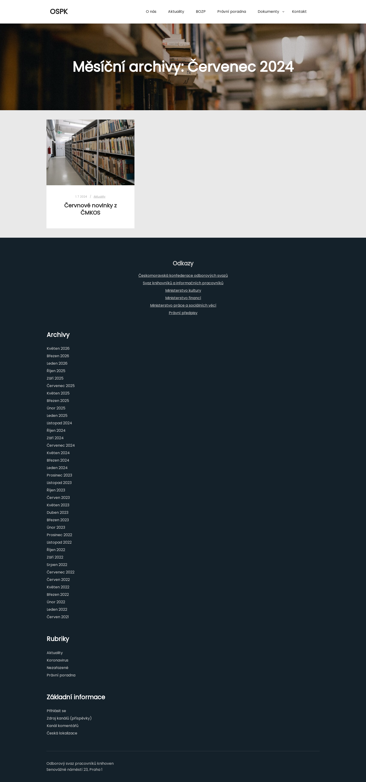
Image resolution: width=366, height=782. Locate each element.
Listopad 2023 (59, 482)
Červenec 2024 (61, 445)
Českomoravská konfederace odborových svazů (183, 275)
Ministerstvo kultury (183, 290)
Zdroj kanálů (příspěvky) (69, 718)
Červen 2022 (58, 579)
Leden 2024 (57, 467)
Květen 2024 (58, 453)
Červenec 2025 (61, 385)
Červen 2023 (58, 497)
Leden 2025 (57, 415)
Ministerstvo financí (183, 298)
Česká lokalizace (62, 733)
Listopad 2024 (59, 423)
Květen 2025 (58, 393)
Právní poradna (61, 675)
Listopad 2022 (59, 542)
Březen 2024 (58, 460)
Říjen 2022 (56, 549)
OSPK (59, 12)
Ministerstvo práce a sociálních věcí (183, 305)
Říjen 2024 (56, 430)
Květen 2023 (58, 505)
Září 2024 (55, 438)
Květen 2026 (58, 348)
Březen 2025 (58, 400)
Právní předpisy (183, 313)
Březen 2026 (58, 356)
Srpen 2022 (57, 564)
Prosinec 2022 (59, 535)
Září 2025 (55, 378)
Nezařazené (57, 667)
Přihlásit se (56, 710)
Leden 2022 (57, 609)
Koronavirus (57, 660)
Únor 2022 (56, 602)
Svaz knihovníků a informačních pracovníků (183, 283)
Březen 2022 (58, 594)
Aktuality (100, 197)
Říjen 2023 (56, 490)
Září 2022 (55, 557)
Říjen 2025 (56, 371)
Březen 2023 (58, 520)
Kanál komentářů (62, 725)
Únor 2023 (56, 527)
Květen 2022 (58, 587)
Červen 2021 (58, 617)
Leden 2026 (57, 363)
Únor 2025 (56, 408)
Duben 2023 (57, 512)
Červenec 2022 (60, 572)
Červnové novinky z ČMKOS (90, 209)
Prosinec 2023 (59, 475)
